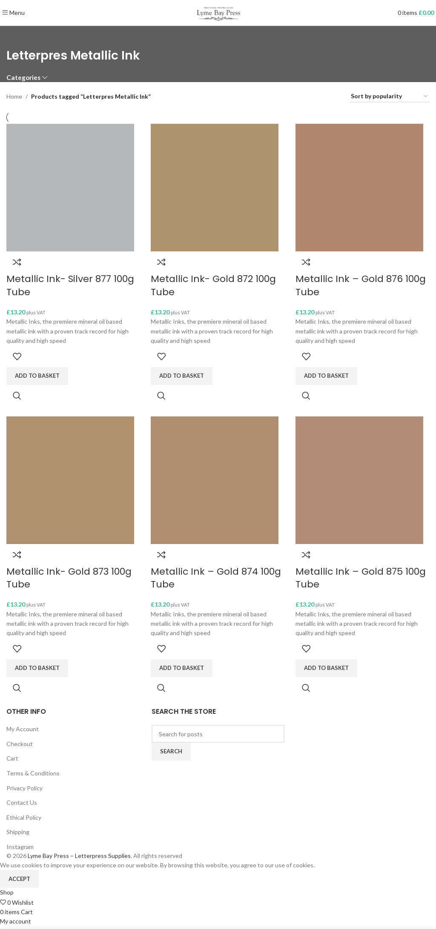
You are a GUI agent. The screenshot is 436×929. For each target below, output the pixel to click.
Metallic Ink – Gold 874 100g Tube (217, 580)
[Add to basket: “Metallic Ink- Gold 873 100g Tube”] (37, 671)
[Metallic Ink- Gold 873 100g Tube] (70, 481)
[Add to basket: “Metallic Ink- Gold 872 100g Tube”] (182, 376)
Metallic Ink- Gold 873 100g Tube (69, 580)
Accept (19, 881)
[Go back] (17, 36)
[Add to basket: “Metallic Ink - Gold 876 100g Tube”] (328, 376)
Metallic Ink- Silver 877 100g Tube (70, 285)
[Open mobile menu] (13, 12)
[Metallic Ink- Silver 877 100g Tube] (70, 187)
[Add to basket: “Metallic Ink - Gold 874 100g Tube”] (182, 671)
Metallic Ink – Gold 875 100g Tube (362, 580)
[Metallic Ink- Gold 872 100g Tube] (215, 187)
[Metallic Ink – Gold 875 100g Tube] (361, 481)
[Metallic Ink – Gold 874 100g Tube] (215, 481)
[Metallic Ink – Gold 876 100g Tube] (361, 187)
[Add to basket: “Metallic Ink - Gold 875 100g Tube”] (328, 671)
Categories (23, 77)
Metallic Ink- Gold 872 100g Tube (214, 285)
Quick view (17, 395)
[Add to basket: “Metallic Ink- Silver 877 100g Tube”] (37, 376)
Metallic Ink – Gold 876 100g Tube (362, 285)
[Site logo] (218, 12)
